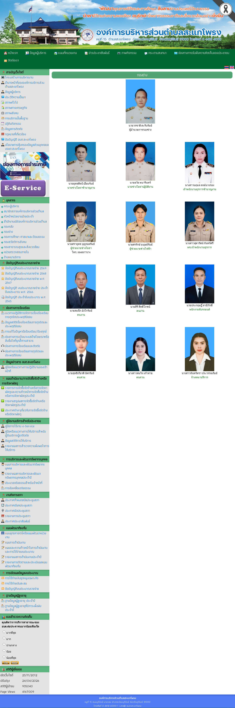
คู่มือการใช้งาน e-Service (19, 426)
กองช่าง (7, 231)
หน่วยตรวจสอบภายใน (15, 252)
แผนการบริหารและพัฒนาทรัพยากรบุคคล (25, 466)
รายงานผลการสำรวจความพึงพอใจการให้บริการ (27, 448)
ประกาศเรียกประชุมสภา (18, 505)
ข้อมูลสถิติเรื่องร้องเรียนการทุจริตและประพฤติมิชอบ (26, 324)
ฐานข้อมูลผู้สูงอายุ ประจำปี (20, 600)
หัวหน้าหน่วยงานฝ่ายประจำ (17, 216)
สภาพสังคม (11, 113)
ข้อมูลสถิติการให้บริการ (18, 440)
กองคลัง (7, 226)
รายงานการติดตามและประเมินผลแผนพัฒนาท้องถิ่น (26, 564)
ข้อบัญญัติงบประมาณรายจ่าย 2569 (25, 268)
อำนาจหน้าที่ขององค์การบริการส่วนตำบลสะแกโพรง (24, 84)
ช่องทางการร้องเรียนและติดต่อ (22, 346)
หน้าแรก (11, 52)
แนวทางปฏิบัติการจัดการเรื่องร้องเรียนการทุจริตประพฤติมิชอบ (26, 315)
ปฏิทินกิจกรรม (13, 123)
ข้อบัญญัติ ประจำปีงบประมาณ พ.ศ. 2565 (25, 299)
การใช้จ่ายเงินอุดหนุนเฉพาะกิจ (21, 578)
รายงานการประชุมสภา (17, 516)
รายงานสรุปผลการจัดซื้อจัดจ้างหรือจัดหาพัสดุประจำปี (25, 403)
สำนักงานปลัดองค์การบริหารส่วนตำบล (24, 221)
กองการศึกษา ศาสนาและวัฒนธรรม (23, 236)
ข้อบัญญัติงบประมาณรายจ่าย (22, 588)
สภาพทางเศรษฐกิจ (16, 107)
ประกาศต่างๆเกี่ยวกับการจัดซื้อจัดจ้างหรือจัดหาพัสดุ (26, 412)
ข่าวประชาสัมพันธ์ (97, 52)
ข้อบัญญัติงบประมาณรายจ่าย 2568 (25, 273)
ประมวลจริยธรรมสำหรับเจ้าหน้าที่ (23, 482)
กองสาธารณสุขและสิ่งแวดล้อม (20, 246)
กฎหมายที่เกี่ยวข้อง (15, 134)
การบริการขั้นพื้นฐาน (16, 118)
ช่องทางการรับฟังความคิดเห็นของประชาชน (201, 52)
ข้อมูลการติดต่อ (14, 128)
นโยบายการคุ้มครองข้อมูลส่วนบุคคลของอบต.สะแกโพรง (27, 146)
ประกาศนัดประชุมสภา (17, 510)
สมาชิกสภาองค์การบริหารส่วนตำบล (22, 211)
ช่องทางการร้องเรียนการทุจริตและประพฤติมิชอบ (24, 353)
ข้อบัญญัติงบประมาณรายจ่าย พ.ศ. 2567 (25, 280)
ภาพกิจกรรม (126, 52)
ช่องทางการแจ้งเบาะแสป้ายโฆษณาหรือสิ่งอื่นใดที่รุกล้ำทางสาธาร (27, 338)
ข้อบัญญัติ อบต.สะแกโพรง (20, 139)
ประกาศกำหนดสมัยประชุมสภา (22, 500)
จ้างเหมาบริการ (11, 257)
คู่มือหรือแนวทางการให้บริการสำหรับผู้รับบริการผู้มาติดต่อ (25, 433)
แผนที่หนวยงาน (65, 52)
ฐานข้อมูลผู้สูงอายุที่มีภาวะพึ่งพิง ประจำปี (23, 607)
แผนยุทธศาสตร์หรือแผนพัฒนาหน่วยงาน (25, 535)
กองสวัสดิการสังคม (13, 241)
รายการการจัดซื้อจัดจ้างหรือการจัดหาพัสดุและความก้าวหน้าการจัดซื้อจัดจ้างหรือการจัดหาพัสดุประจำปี (26, 391)
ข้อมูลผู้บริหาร (36, 52)
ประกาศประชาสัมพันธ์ (17, 521)
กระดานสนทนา (155, 52)
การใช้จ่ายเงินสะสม (16, 583)
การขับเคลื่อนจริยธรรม (18, 488)
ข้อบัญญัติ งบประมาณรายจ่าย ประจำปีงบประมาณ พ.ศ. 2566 (26, 289)
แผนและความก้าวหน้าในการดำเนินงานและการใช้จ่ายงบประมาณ (26, 549)
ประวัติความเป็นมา (15, 97)
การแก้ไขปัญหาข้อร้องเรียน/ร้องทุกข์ (26, 331)
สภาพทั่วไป (11, 102)
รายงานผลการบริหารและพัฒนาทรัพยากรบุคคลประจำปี (23, 475)
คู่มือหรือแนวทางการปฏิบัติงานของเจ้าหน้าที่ (26, 369)
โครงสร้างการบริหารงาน (19, 77)
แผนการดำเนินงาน (15, 542)
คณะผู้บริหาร (10, 206)
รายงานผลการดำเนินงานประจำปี (23, 556)
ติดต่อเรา (11, 60)
